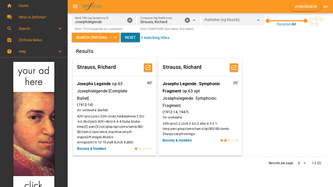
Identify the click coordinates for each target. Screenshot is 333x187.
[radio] (311, 19)
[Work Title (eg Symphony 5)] (100, 20)
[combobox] (161, 22)
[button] (33, 5)
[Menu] (75, 6)
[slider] (286, 20)
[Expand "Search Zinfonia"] (115, 37)
